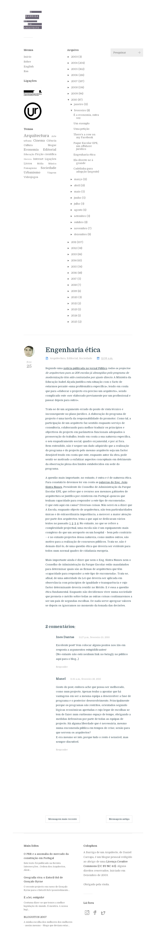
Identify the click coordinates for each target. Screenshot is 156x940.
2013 (74, 254)
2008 (74, 87)
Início (27, 56)
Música (52, 163)
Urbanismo (32, 172)
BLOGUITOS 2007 (35, 917)
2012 (74, 248)
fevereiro (80, 110)
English (29, 66)
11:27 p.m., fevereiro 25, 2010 (94, 637)
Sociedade (48, 168)
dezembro (81, 234)
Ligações (50, 158)
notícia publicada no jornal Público (85, 368)
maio (77, 191)
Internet (38, 158)
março (78, 179)
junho (78, 197)
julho (77, 203)
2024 (74, 315)
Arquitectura (36, 135)
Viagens (51, 172)
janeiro (79, 104)
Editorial (49, 149)
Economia (31, 149)
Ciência (51, 140)
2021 (74, 303)
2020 (74, 297)
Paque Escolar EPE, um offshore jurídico (85, 146)
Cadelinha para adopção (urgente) (86, 170)
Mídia (40, 163)
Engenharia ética (84, 154)
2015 (74, 266)
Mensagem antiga (119, 819)
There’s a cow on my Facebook (84, 136)
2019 (74, 291)
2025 (74, 321)
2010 (74, 99)
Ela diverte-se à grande (83, 162)
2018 (74, 284)
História (28, 159)
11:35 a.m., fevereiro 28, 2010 (85, 679)
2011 (74, 242)
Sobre (27, 61)
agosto (78, 209)
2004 (74, 62)
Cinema (39, 140)
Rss (26, 71)
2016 (74, 272)
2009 (75, 93)
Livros (28, 163)
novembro (81, 228)
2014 (74, 260)
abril (77, 185)
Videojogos (31, 177)
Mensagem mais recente (62, 819)
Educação (29, 154)
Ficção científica (45, 154)
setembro (80, 216)
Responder (62, 667)
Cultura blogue (40, 145)
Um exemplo (81, 123)
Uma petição (81, 128)
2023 (74, 309)
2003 (74, 56)
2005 (74, 69)
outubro (79, 222)
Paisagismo (30, 168)
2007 (74, 81)
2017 (74, 278)
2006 (75, 75)
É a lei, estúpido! (34, 897)
